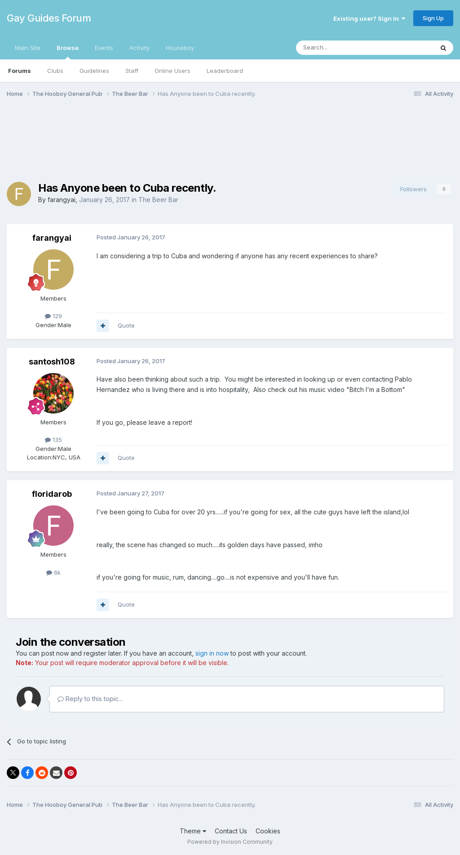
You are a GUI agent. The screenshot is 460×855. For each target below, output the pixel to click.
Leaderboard (225, 70)
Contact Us (231, 831)
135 (53, 439)
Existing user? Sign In (369, 18)
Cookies (268, 831)
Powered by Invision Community (230, 841)
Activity (139, 47)
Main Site (27, 47)
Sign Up (433, 18)
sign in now (212, 653)
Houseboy (180, 47)
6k (53, 572)
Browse (68, 51)
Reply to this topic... (90, 698)
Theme (193, 831)
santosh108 (52, 361)
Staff (131, 70)
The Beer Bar (158, 199)
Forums (19, 70)
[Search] (342, 47)
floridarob (52, 494)
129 (53, 316)
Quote (126, 325)
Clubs (55, 70)
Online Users (172, 70)
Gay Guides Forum (49, 18)
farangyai (61, 199)
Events (104, 47)
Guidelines (94, 70)
